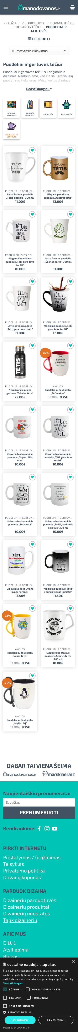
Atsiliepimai (16, 950)
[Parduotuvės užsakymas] (39, 51)
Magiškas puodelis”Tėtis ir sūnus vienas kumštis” (58, 590)
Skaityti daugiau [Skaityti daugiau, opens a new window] (13, 983)
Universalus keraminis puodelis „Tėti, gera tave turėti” (58, 457)
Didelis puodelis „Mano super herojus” (20, 590)
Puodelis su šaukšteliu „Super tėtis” (20, 654)
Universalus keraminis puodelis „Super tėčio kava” (20, 457)
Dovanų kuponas (22, 877)
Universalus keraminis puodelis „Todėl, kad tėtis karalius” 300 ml (58, 524)
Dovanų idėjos (62, 23)
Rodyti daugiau (39, 89)
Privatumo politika (24, 870)
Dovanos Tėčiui (28, 27)
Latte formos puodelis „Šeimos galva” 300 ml (58, 260)
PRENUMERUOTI (39, 812)
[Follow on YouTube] (54, 829)
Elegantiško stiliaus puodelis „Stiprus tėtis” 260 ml (58, 656)
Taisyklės (13, 864)
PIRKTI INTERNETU (24, 848)
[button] (6, 7)
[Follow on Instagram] (47, 829)
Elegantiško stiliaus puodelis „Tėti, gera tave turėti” (20, 261)
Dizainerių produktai (26, 907)
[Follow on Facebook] (39, 829)
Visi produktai (33, 23)
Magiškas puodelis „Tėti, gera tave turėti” (58, 327)
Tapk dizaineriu (20, 920)
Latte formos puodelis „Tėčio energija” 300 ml (20, 196)
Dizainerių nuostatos (26, 913)
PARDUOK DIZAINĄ (24, 891)
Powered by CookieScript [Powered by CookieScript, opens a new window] (17, 1027)
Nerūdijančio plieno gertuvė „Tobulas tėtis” (19, 391)
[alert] (39, 995)
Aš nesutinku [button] (56, 1020)
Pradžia (10, 23)
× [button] (73, 962)
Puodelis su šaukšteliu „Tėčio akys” (58, 391)
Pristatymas (17, 857)
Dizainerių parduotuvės (29, 900)
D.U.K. (9, 943)
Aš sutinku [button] (20, 1020)
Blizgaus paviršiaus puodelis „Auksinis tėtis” (58, 196)
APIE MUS (14, 934)
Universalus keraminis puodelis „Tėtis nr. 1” (20, 523)
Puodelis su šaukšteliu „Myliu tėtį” (20, 721)
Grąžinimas (48, 857)
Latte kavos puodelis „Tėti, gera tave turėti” (20, 327)
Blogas (11, 956)
